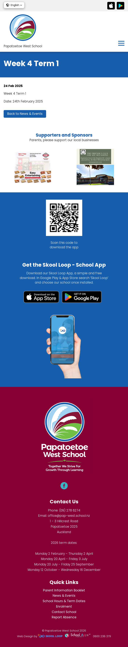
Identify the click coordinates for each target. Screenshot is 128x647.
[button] (14, 5)
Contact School (64, 612)
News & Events (64, 595)
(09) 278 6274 (69, 510)
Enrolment (64, 606)
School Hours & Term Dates (64, 601)
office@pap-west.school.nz (69, 515)
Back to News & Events (24, 114)
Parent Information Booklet (64, 590)
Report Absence (64, 617)
